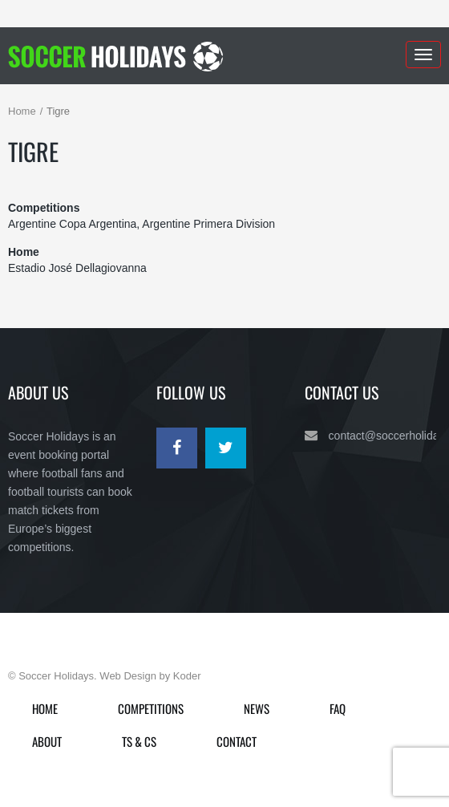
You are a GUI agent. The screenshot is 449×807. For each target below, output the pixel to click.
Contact (236, 741)
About (47, 741)
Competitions (151, 708)
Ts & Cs (139, 741)
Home (22, 111)
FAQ (338, 708)
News (256, 708)
